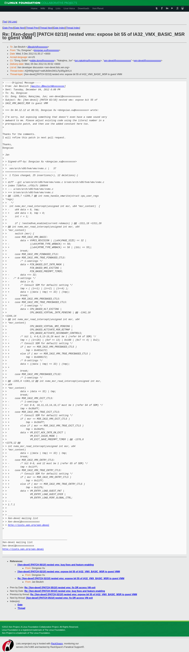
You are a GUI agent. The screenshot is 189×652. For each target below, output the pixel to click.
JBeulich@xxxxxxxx (37, 47)
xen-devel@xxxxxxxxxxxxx (117, 60)
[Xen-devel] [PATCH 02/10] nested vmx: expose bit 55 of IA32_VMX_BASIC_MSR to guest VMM (69, 571)
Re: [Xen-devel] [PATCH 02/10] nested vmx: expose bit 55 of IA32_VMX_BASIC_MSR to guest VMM (71, 578)
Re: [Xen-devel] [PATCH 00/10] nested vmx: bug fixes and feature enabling (64, 591)
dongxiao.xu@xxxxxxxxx (46, 50)
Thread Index (73, 27)
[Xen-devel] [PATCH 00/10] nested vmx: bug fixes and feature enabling (56, 564)
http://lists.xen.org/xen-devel (28, 525)
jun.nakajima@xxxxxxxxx (87, 60)
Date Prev (8, 27)
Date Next (19, 27)
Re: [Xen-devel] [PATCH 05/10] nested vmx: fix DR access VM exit (59, 587)
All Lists (12, 21)
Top (4, 21)
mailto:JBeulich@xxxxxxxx (47, 86)
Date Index (59, 27)
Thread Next (46, 27)
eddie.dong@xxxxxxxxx (42, 60)
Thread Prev (32, 27)
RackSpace (57, 643)
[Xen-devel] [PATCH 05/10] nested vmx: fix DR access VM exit (59, 598)
